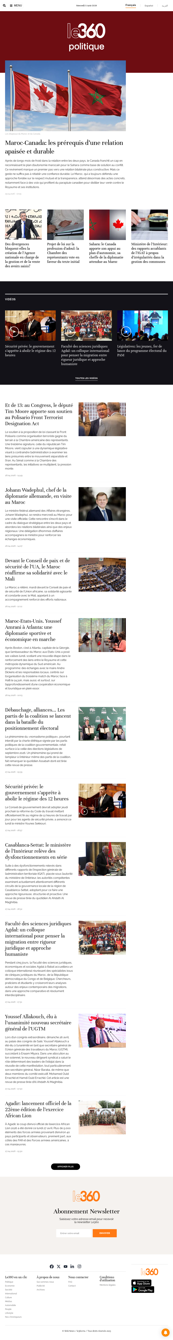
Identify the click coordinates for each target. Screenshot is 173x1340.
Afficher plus (65, 1166)
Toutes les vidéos (86, 378)
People (8, 1309)
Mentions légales (108, 1285)
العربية (165, 5)
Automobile (10, 1305)
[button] (166, 1332)
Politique (9, 1282)
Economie (10, 1286)
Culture (8, 1297)
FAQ (70, 1282)
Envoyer (105, 1233)
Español (149, 5)
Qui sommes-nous (45, 1282)
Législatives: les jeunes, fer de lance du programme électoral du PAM (142, 350)
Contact (72, 1286)
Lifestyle (9, 1313)
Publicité (41, 1286)
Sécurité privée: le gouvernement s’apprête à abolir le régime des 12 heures (30, 350)
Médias (8, 1301)
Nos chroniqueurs (13, 1317)
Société (8, 1290)
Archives (41, 1290)
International (11, 1293)
